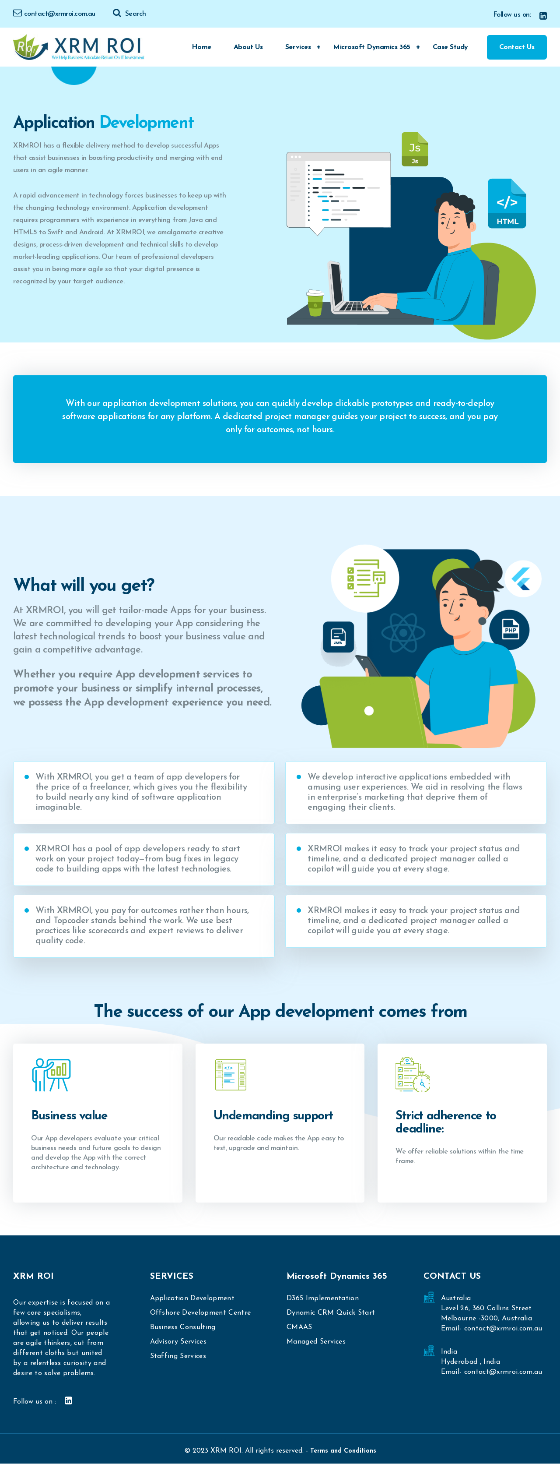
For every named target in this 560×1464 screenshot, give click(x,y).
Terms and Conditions (343, 1451)
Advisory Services (178, 1341)
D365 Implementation (323, 1298)
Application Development (192, 1298)
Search (129, 14)
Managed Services (316, 1341)
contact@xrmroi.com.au (54, 14)
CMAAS (299, 1327)
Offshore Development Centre (200, 1312)
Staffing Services (178, 1356)
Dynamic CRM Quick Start (331, 1312)
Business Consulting (183, 1327)
